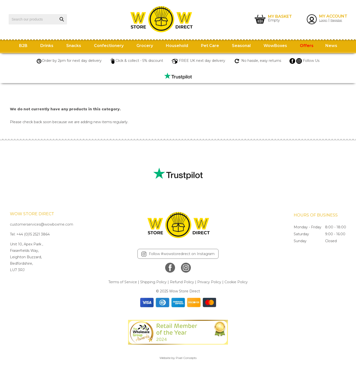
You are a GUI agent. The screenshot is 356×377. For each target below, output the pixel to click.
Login (323, 20)
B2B (23, 45)
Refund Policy (182, 282)
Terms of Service (122, 282)
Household (177, 45)
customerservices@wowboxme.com (41, 224)
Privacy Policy (209, 282)
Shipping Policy (153, 282)
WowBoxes (275, 45)
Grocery (144, 45)
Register (336, 20)
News (331, 45)
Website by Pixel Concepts (178, 358)
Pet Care (210, 45)
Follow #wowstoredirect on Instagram (178, 254)
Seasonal (241, 45)
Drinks (46, 45)
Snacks (73, 45)
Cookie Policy (236, 282)
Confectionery (109, 45)
